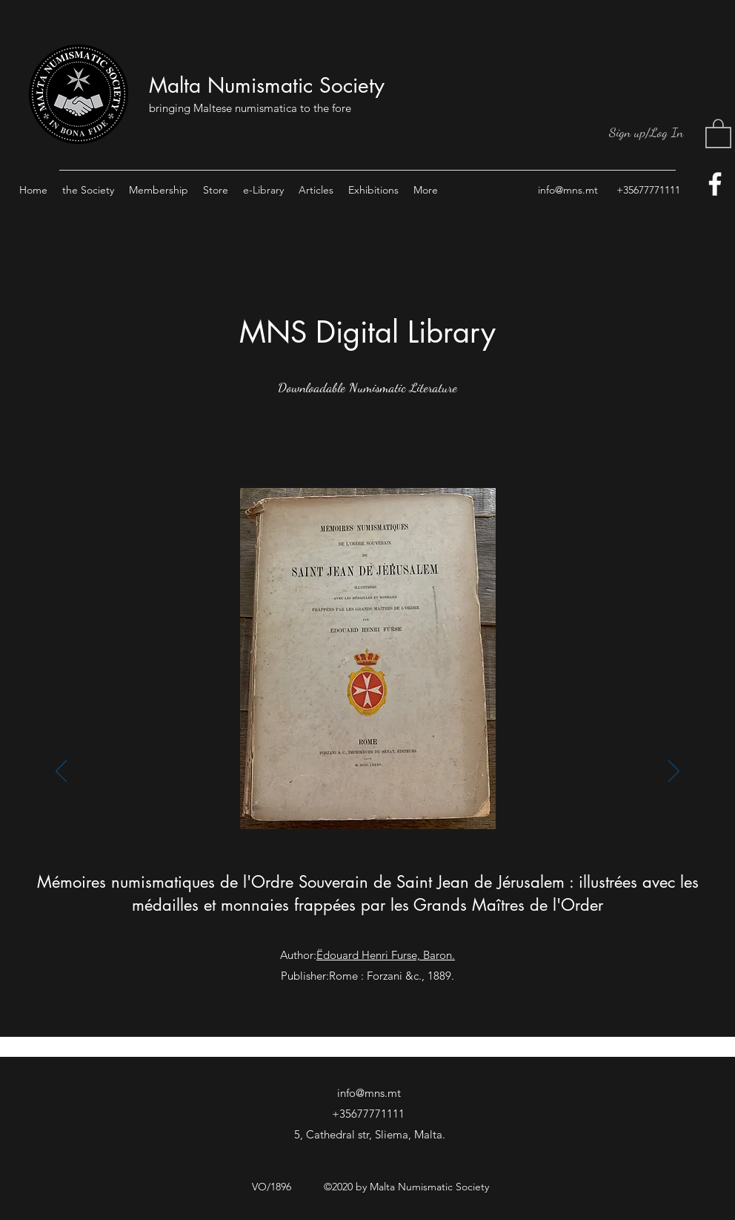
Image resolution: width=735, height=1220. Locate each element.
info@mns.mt (568, 190)
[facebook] (715, 184)
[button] (718, 132)
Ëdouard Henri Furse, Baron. (385, 955)
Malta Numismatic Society (267, 85)
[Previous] (61, 772)
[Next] (673, 772)
